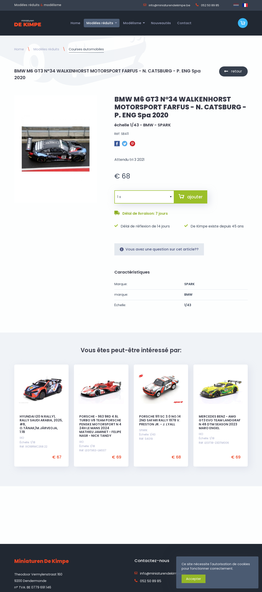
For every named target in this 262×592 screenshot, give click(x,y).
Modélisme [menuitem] (132, 23)
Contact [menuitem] (184, 23)
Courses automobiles (86, 49)
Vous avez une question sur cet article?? (159, 249)
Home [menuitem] (75, 23)
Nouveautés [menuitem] (161, 23)
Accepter (193, 579)
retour (236, 71)
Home (19, 49)
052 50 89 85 (207, 5)
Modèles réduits (46, 49)
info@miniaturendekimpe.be (166, 5)
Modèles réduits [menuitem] (99, 23)
